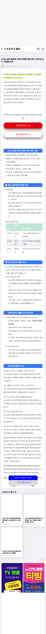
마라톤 (5, 55)
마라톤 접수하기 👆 (23, 126)
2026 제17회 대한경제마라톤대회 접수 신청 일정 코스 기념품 (11, 520)
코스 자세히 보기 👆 (23, 134)
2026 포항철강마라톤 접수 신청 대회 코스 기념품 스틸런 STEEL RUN (34, 520)
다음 (4, 559)
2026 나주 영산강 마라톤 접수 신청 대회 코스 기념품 (11, 552)
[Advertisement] (23, 23)
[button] (2, 49)
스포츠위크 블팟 (12, 49)
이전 (42, 559)
